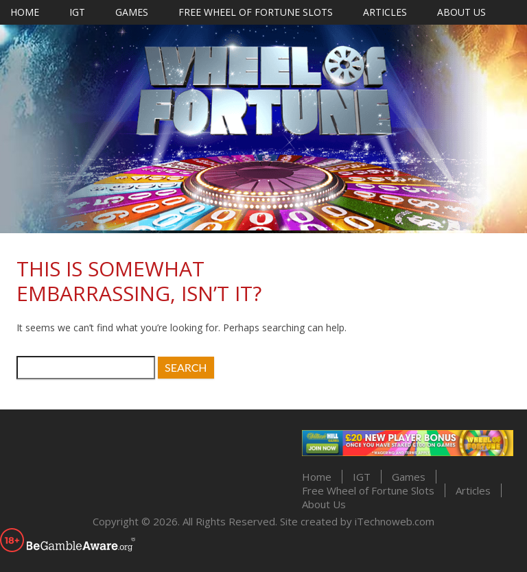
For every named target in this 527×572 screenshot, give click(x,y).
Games (131, 12)
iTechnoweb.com (394, 521)
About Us (461, 12)
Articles (385, 12)
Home (24, 12)
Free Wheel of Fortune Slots (255, 12)
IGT (77, 12)
